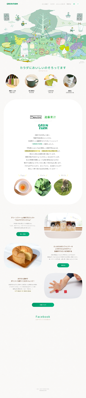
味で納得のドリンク (31, 83)
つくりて (52, 4)
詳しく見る (23, 234)
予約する (69, 4)
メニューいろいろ (60, 4)
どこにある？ (45, 4)
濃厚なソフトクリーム (70, 83)
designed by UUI (43, 390)
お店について (43, 305)
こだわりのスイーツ (51, 83)
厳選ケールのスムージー (12, 83)
